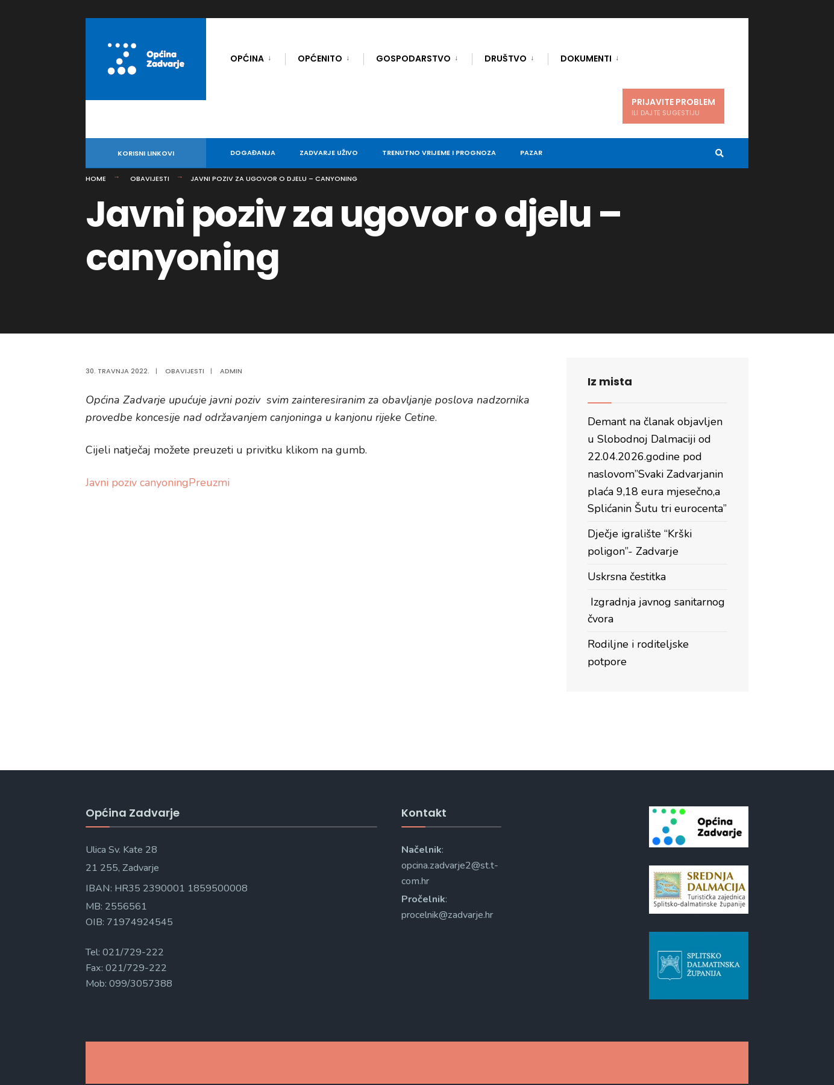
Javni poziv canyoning (137, 482)
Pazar (531, 152)
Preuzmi (209, 482)
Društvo (505, 58)
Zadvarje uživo (328, 152)
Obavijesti (149, 178)
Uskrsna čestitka (627, 576)
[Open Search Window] (719, 153)
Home (96, 178)
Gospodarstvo (413, 58)
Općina (247, 58)
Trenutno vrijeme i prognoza (439, 152)
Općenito (320, 58)
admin (231, 371)
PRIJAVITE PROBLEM (673, 107)
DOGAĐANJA (252, 152)
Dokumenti (586, 58)
